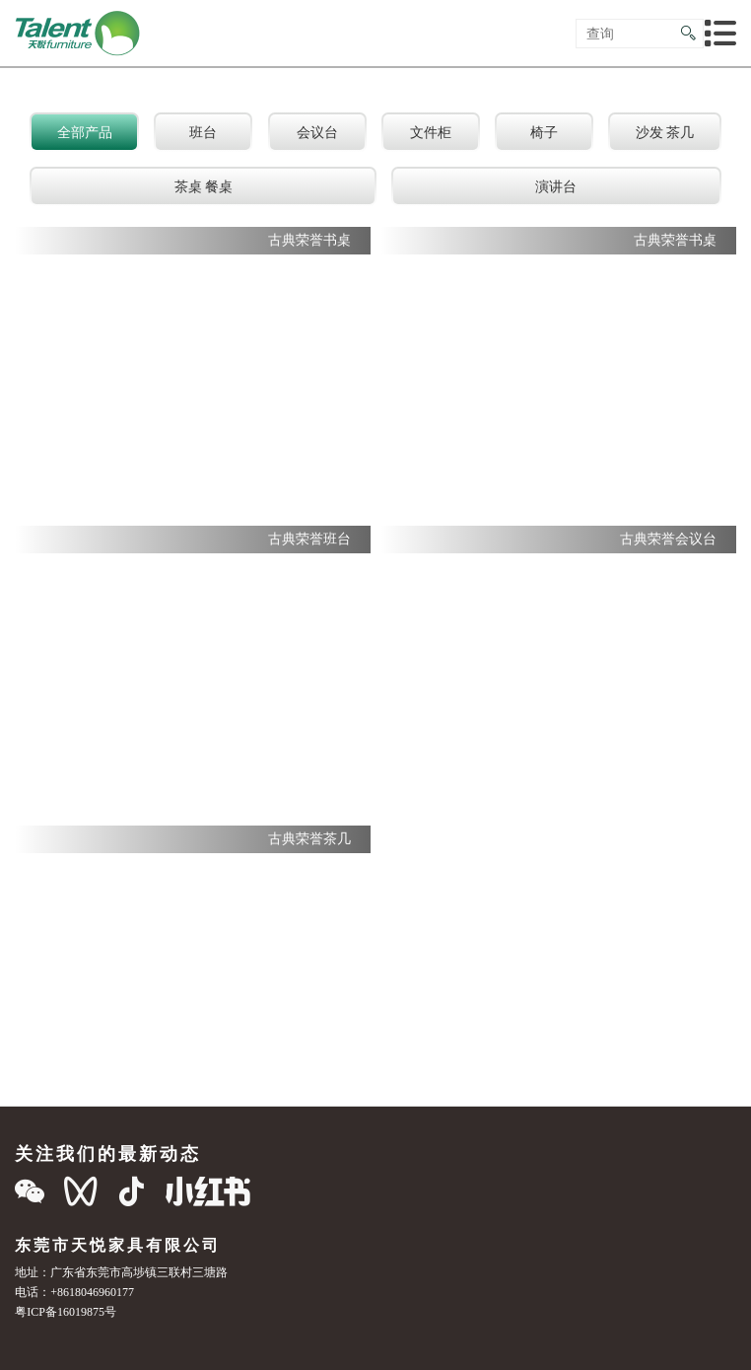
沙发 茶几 (665, 132)
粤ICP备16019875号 (65, 1311)
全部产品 (84, 132)
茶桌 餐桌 (204, 186)
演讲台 (556, 186)
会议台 (317, 132)
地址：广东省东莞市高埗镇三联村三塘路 (121, 1271)
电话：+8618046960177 (74, 1291)
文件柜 (430, 132)
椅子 (544, 132)
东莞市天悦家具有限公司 (118, 1245)
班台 (203, 132)
